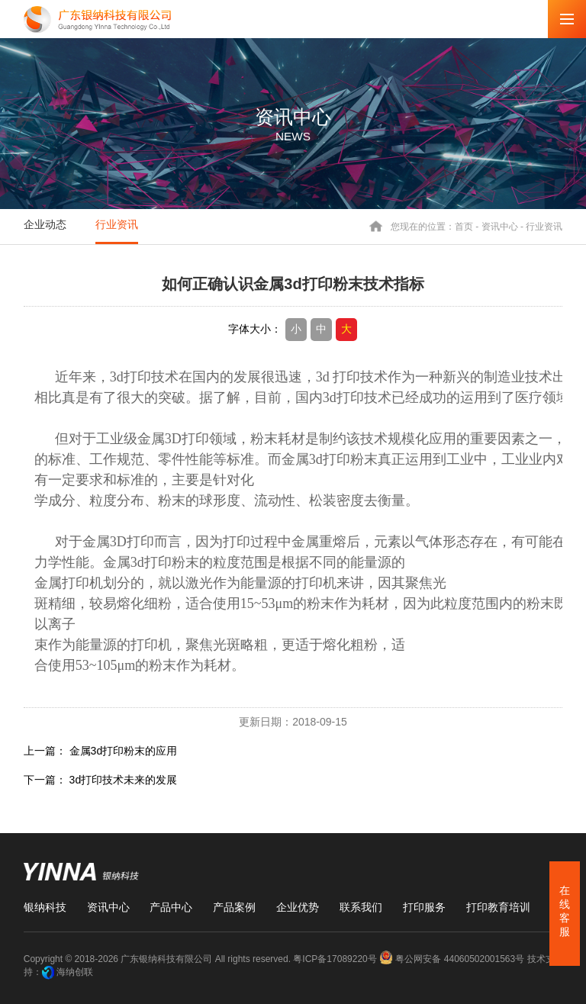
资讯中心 (499, 225)
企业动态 (45, 224)
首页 (464, 225)
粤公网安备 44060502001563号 (452, 959)
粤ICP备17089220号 (334, 959)
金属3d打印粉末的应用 (123, 751)
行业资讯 (116, 224)
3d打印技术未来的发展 (123, 780)
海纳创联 (74, 972)
